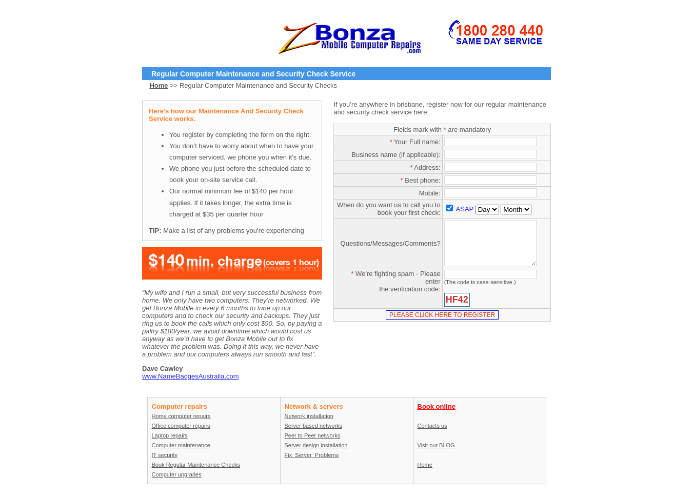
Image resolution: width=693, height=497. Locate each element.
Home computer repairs (181, 416)
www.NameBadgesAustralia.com (190, 376)
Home (425, 465)
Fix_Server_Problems (312, 455)
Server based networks (314, 426)
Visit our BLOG (436, 445)
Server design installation (316, 445)
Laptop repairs (170, 435)
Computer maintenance (181, 445)
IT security (165, 455)
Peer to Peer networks (313, 435)
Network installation (309, 416)
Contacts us (432, 426)
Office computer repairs (181, 426)
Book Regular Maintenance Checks (196, 465)
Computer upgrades (177, 474)
